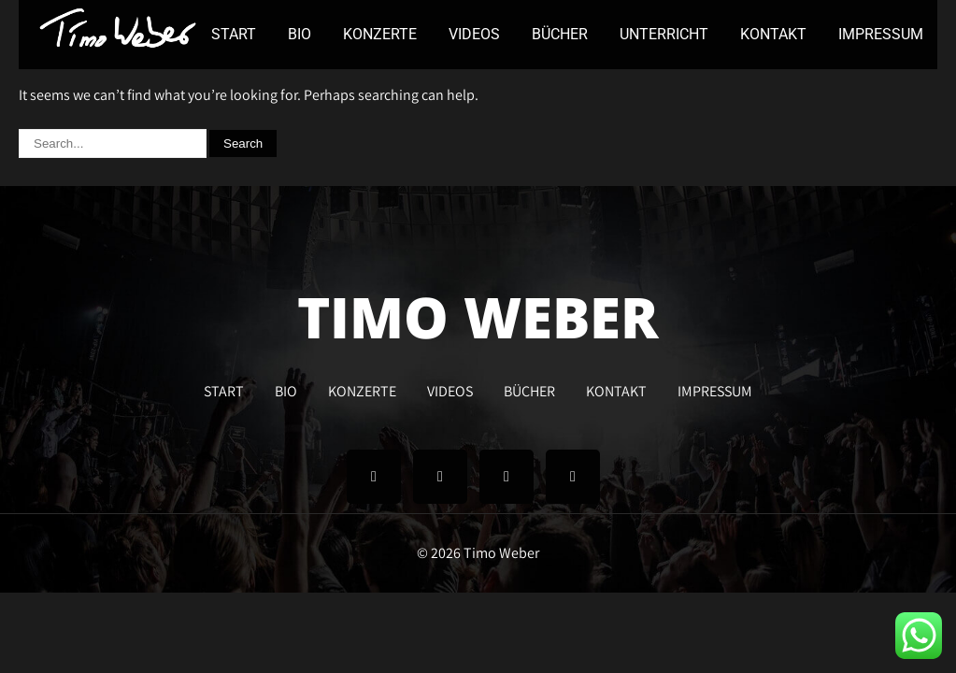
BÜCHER (560, 34)
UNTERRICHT (664, 34)
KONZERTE (380, 34)
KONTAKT (773, 34)
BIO (299, 34)
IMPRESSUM (880, 34)
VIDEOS (474, 34)
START (233, 34)
